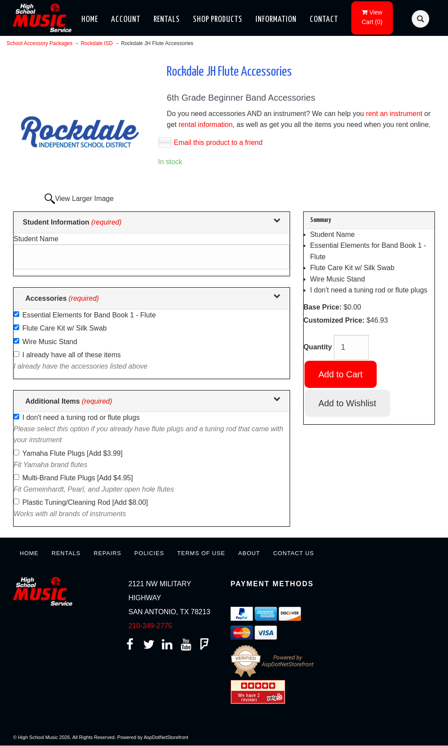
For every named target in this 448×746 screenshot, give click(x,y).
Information (276, 19)
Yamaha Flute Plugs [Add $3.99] (72, 453)
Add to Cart (340, 374)
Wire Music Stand (49, 341)
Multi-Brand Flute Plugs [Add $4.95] (77, 478)
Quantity (318, 347)
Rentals (167, 19)
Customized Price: (334, 320)
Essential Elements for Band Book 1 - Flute (89, 315)
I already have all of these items (71, 355)
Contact (324, 19)
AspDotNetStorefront (166, 737)
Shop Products (217, 19)
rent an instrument (394, 113)
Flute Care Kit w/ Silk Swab (64, 328)
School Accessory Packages (40, 43)
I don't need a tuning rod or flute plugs (81, 417)
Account (125, 19)
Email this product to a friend (218, 142)
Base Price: (323, 307)
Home (89, 19)
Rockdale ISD (96, 43)
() (372, 17)
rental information (205, 124)
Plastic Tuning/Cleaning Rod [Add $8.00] (85, 502)
